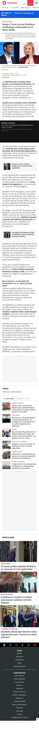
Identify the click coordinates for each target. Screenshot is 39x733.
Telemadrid (19, 656)
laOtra (19, 663)
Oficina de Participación (19, 704)
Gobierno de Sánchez (9, 629)
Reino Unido (7, 22)
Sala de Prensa (19, 675)
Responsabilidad (19, 679)
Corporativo (19, 673)
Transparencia (19, 682)
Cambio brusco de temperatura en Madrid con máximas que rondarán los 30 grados (6, 465)
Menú (36, 3)
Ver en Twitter (10, 645)
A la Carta (14, 7)
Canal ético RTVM (19, 701)
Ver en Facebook (4, 645)
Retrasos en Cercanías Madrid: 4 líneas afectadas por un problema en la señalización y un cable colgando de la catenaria (6, 418)
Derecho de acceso (19, 691)
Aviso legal (19, 711)
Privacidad (19, 708)
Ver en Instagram (16, 645)
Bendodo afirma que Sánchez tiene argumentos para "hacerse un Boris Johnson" (19, 616)
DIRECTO (7, 13)
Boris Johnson (16, 392)
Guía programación (19, 666)
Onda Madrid (25, 7)
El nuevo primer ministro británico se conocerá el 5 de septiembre (7, 166)
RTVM (19, 651)
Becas (14, 429)
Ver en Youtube (35, 645)
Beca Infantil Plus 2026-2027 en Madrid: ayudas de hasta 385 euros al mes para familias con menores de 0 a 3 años (6, 433)
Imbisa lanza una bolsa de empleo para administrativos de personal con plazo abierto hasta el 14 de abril (6, 406)
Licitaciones (19, 698)
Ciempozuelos (17, 451)
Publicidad (19, 688)
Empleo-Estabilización (19, 695)
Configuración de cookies (19, 717)
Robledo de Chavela (19, 441)
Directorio (19, 685)
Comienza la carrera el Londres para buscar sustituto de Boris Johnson (18, 582)
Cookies (19, 714)
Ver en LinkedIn (29, 645)
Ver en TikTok (22, 645)
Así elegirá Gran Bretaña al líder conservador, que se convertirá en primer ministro (7, 235)
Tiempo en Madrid (18, 461)
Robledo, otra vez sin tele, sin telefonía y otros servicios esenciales (6, 445)
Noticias (5, 7)
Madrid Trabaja (17, 403)
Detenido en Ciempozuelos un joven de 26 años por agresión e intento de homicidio (6, 455)
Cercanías (16, 415)
